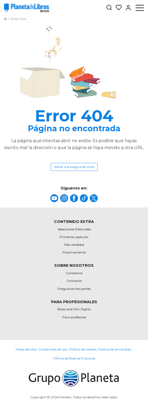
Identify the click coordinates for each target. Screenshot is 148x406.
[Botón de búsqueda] (109, 7)
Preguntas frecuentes (74, 289)
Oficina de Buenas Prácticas (74, 358)
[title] (54, 198)
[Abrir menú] (139, 7)
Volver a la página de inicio (74, 167)
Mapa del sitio (26, 349)
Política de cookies (82, 349)
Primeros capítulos (74, 237)
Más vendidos (74, 245)
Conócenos (74, 273)
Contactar (74, 281)
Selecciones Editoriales (74, 229)
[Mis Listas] (117, 8)
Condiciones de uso (52, 349)
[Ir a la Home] (5, 19)
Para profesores (74, 317)
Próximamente (74, 252)
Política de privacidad (114, 349)
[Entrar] (126, 8)
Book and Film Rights (74, 309)
